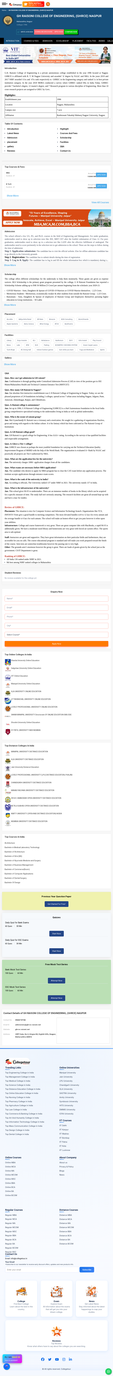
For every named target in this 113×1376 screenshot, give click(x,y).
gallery (10, 146)
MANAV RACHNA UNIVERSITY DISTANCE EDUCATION (32, 791)
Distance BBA (65, 1232)
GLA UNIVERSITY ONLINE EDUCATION (26, 692)
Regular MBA (11, 1215)
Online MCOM (11, 1175)
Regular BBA (10, 1236)
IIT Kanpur (64, 1130)
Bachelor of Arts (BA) (13, 857)
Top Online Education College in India (21, 1094)
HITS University (66, 1106)
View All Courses (100, 200)
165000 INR (90, 186)
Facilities (91, 39)
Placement (77, 39)
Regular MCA (11, 1219)
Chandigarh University (69, 1085)
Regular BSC (10, 1252)
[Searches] (25, 4)
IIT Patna (63, 1142)
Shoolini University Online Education (25, 723)
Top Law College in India (16, 1110)
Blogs (61, 1171)
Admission (48, 39)
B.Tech (8, 183)
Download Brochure (45, 32)
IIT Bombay (64, 1138)
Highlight (64, 128)
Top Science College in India (17, 1085)
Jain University (66, 1077)
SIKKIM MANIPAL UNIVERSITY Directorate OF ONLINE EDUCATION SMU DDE (41, 715)
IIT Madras (64, 1134)
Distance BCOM (66, 1244)
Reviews (11, 150)
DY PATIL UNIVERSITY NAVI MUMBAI (26, 731)
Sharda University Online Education (25, 661)
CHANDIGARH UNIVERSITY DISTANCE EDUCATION (31, 783)
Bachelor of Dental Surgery (16, 879)
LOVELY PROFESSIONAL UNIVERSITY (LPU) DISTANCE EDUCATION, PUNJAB (41, 775)
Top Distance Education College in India (22, 1090)
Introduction (12, 39)
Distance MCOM (66, 1228)
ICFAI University (66, 1114)
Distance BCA (65, 1236)
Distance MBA (65, 1215)
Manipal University (67, 1073)
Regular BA (10, 1244)
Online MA (9, 1171)
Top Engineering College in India (19, 1073)
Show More (13, 193)
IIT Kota (62, 1146)
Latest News (13, 133)
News (61, 1175)
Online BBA (10, 1183)
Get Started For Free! (56, 904)
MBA (8, 173)
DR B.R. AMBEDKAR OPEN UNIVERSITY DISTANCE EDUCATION (36, 799)
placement (12, 141)
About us (63, 1163)
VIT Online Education (19, 676)
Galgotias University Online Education (26, 669)
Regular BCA (10, 1240)
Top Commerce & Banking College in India (23, 1114)
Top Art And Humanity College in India (22, 1118)
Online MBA (10, 1163)
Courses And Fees (68, 133)
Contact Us (65, 150)
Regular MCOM (12, 1228)
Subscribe (87, 1270)
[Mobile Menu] (5, 4)
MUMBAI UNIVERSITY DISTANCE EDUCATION (29, 822)
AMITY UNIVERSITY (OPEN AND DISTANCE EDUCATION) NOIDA (36, 814)
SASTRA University (67, 1094)
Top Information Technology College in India (24, 1122)
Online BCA (10, 1188)
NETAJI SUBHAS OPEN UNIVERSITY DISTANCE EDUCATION (35, 806)
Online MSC (10, 1179)
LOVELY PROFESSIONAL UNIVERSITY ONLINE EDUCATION (34, 707)
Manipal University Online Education (25, 684)
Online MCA (10, 1167)
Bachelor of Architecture (15, 852)
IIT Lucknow (64, 1151)
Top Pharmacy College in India (18, 1102)
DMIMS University (67, 1110)
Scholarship (62, 39)
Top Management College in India (20, 1077)
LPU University (65, 1081)
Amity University (66, 1098)
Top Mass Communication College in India (23, 1126)
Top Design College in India (17, 1131)
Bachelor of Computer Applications (19, 874)
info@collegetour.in (19, 1259)
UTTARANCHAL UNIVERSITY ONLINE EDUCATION (31, 700)
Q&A (62, 146)
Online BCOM (11, 1196)
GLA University (66, 1090)
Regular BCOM (11, 1248)
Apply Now (63, 32)
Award (102, 39)
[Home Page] (15, 4)
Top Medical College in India (17, 1081)
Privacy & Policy (66, 1167)
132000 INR (90, 176)
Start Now (56, 934)
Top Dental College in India (17, 1135)
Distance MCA (65, 1220)
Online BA (9, 1192)
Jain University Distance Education (25, 768)
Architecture (10, 843)
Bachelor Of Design (12, 883)
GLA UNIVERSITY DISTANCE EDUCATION (27, 760)
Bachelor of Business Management (19, 865)
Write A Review (25, 32)
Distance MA (65, 1224)
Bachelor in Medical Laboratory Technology (22, 848)
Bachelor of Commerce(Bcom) (17, 870)
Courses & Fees (31, 39)
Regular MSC (11, 1232)
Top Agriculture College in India (19, 1106)
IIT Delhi (63, 1126)
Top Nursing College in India (17, 1098)
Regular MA (10, 1224)
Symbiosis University (68, 1102)
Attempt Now (56, 981)
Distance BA (64, 1240)
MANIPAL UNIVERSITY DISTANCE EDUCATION (29, 752)
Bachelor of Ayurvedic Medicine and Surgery (23, 861)
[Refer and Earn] (38, 4)
